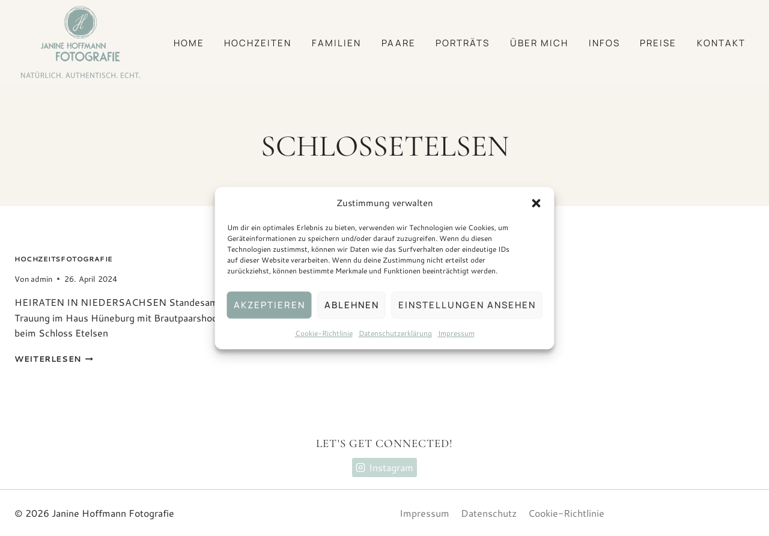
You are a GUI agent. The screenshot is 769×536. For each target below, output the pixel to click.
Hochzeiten (257, 43)
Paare (398, 43)
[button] (536, 203)
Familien (336, 43)
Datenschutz (489, 513)
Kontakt (721, 43)
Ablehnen (351, 305)
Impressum (456, 333)
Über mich (539, 43)
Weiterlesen (53, 358)
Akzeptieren (269, 305)
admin (41, 278)
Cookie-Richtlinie (324, 333)
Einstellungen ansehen (467, 305)
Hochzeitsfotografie (63, 259)
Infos (604, 43)
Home (189, 43)
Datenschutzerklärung (395, 333)
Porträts (463, 43)
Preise (658, 43)
